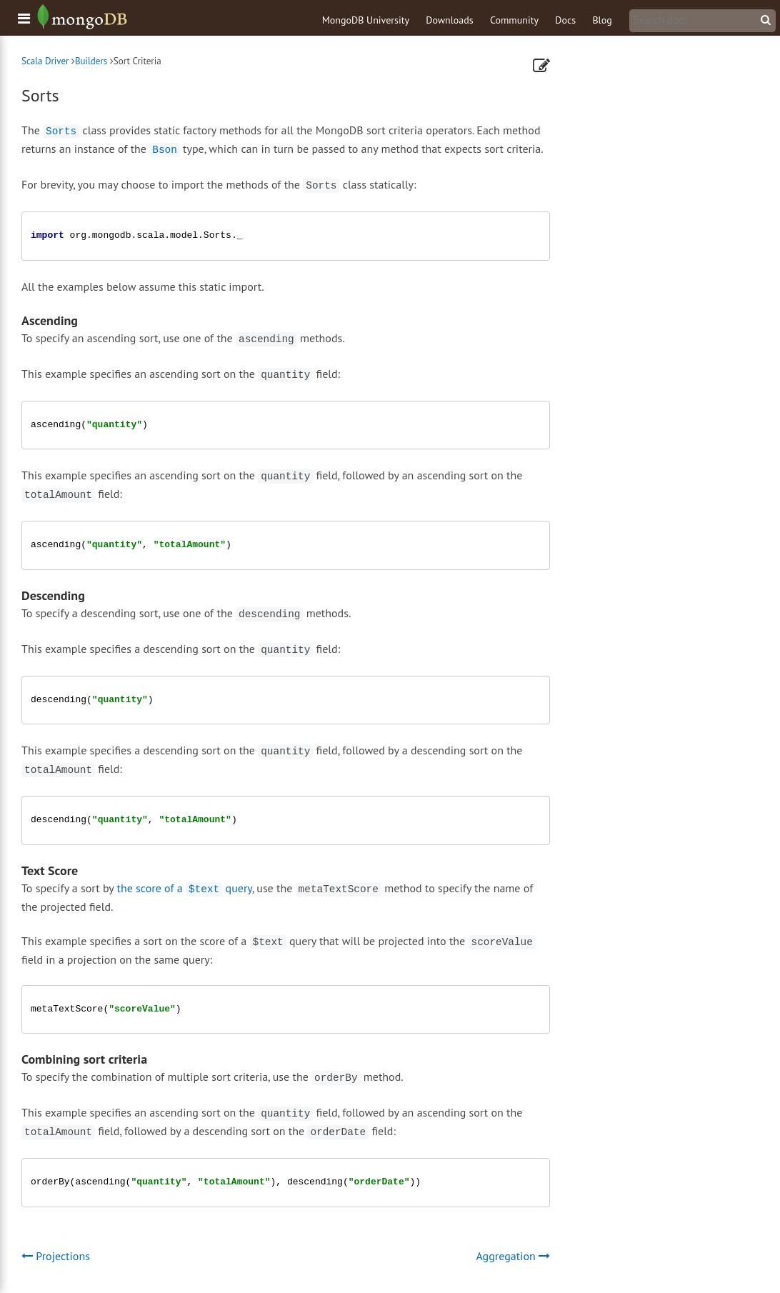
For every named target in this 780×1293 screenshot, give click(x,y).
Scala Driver (45, 61)
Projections (55, 1256)
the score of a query (184, 888)
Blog (601, 20)
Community (514, 20)
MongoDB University (365, 20)
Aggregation (513, 1256)
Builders (91, 61)
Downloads (449, 20)
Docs (565, 20)
